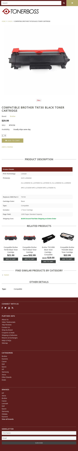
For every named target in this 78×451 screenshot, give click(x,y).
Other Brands (6, 377)
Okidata (4, 414)
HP (3, 369)
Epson (4, 367)
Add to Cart (12, 140)
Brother (4, 356)
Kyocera (5, 359)
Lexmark (5, 403)
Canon (10, 21)
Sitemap (5, 343)
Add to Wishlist (7, 147)
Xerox (4, 375)
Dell (3, 364)
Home (4, 21)
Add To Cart (11, 259)
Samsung (5, 372)
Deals (4, 380)
